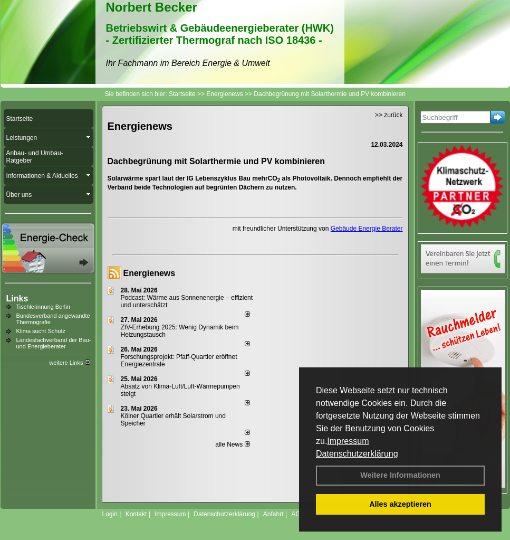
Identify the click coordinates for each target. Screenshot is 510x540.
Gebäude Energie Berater (367, 228)
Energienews (149, 273)
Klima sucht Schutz (41, 331)
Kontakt (136, 514)
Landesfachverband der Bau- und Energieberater (53, 343)
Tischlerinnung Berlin (43, 307)
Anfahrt (273, 514)
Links (17, 298)
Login (110, 514)
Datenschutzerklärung (357, 453)
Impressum (348, 441)
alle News (232, 444)
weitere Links (69, 362)
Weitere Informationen (400, 475)
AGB (297, 514)
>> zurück (389, 115)
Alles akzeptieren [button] (400, 504)
